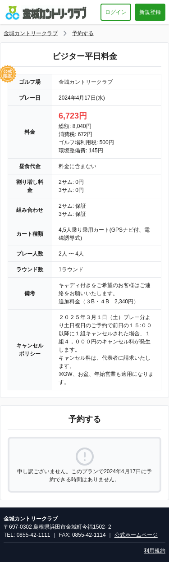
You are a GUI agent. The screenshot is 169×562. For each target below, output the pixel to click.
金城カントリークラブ (31, 33)
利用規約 (154, 551)
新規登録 (150, 12)
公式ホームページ (136, 535)
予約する (83, 33)
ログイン (116, 12)
